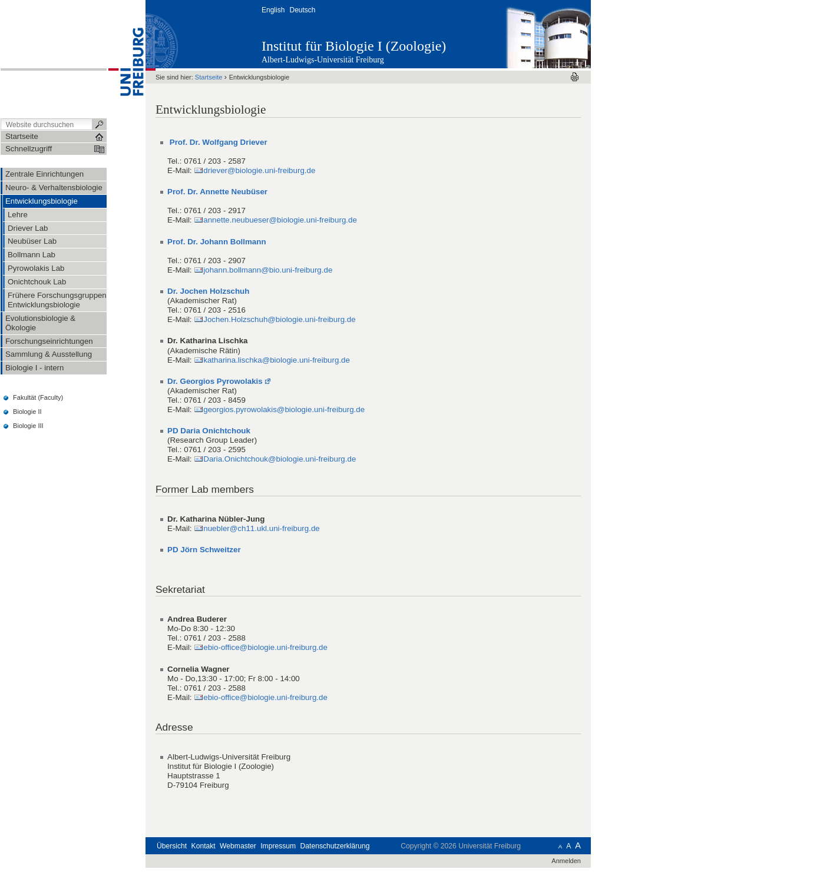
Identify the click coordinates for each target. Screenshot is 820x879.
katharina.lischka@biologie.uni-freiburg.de (276, 360)
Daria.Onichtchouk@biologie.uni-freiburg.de (279, 459)
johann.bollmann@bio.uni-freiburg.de (267, 270)
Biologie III (28, 425)
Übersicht (172, 846)
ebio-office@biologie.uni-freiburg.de (265, 647)
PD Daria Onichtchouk (208, 430)
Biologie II (27, 411)
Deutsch (302, 10)
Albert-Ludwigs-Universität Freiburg (323, 59)
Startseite (209, 77)
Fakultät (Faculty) (38, 397)
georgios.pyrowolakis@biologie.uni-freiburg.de (284, 409)
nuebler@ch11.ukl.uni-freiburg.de (261, 528)
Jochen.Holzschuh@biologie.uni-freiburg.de (279, 319)
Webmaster (238, 846)
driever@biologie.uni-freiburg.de (259, 170)
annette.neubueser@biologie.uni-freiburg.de (280, 219)
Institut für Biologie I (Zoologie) (354, 46)
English (273, 10)
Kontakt (203, 846)
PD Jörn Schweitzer (204, 549)
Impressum (278, 846)
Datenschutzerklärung (335, 846)
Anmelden (566, 860)
